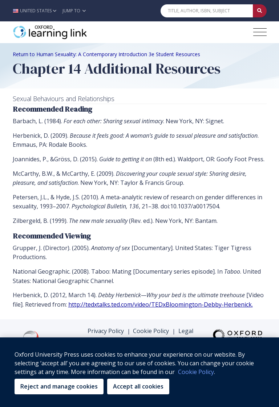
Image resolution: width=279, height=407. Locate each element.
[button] (36, 11)
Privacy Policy (106, 331)
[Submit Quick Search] (260, 10)
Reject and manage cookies (59, 386)
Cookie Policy (151, 331)
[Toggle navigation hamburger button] (260, 32)
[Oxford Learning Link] (67, 32)
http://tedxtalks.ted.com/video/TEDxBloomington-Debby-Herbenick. (160, 304)
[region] (139, 372)
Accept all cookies (138, 386)
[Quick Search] (207, 10)
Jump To (74, 11)
